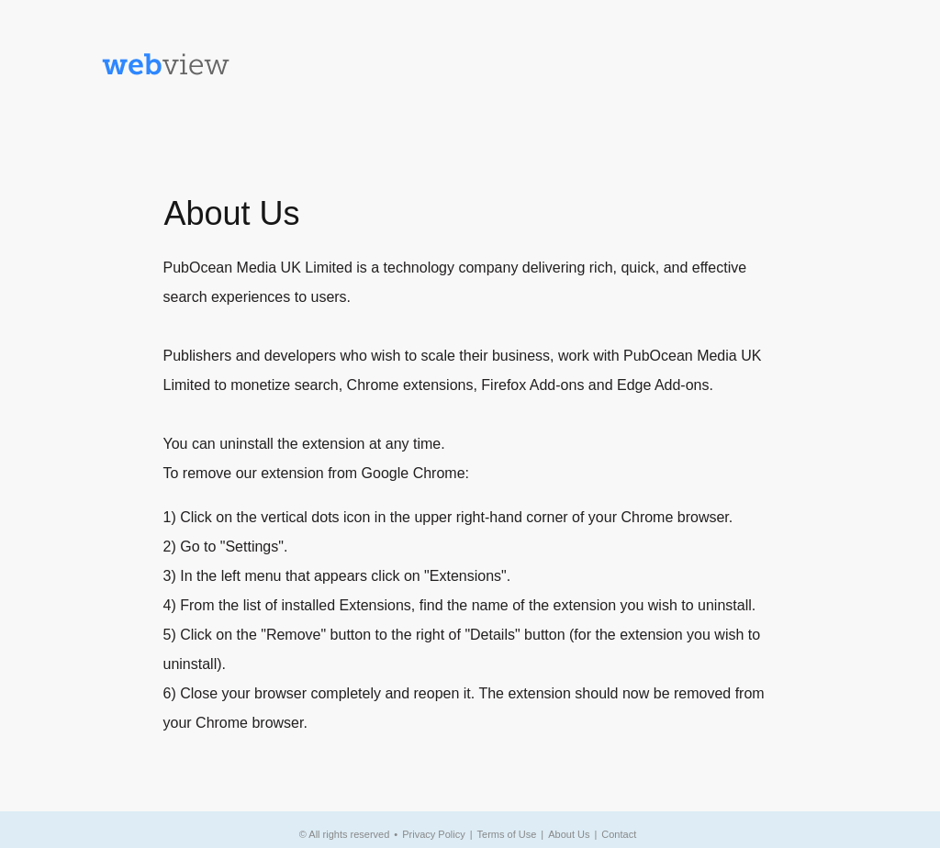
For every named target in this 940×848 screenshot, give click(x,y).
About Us (568, 834)
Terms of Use (507, 834)
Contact (618, 834)
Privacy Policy (433, 834)
